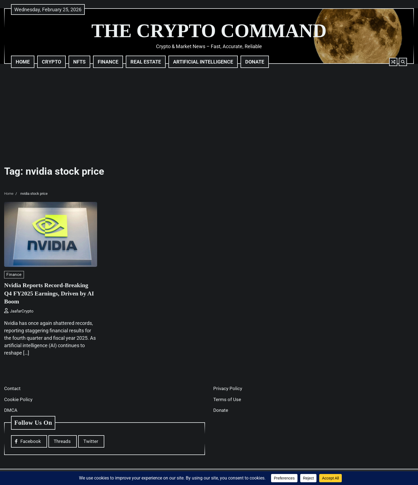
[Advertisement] (209, 116)
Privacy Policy (227, 388)
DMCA (10, 410)
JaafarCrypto (19, 311)
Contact (12, 388)
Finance (108, 62)
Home (23, 62)
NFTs (79, 62)
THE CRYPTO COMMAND (209, 30)
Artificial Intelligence (203, 62)
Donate (254, 62)
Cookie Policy (18, 399)
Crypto (51, 62)
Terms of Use (227, 399)
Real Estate (145, 62)
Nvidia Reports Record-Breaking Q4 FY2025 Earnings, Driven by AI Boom (47, 293)
